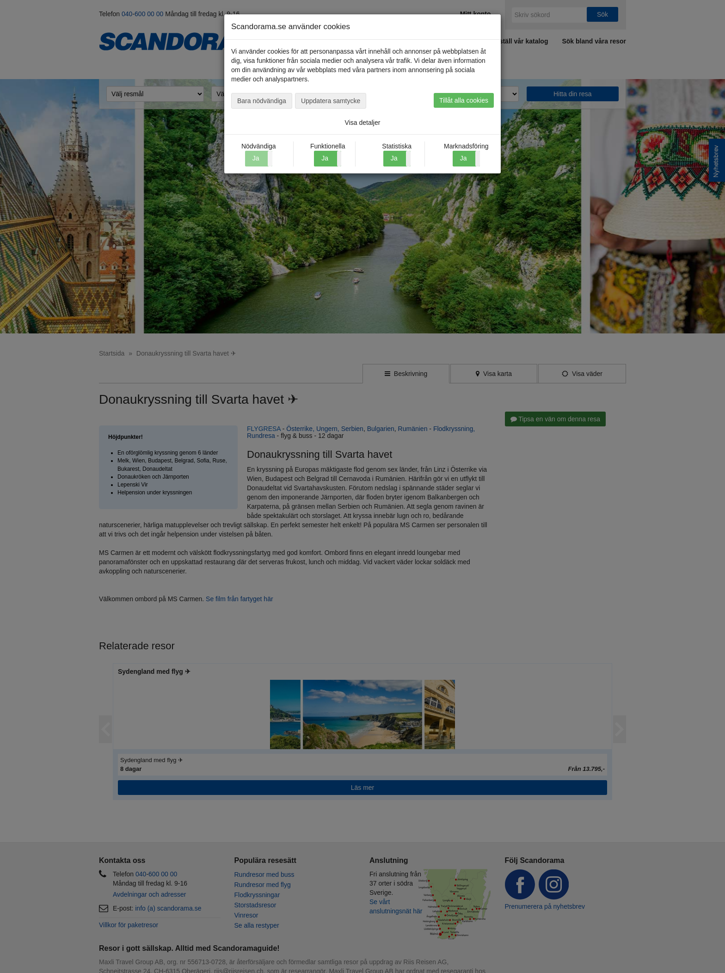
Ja (324, 158)
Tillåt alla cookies (463, 100)
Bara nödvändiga (261, 101)
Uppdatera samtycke (330, 101)
